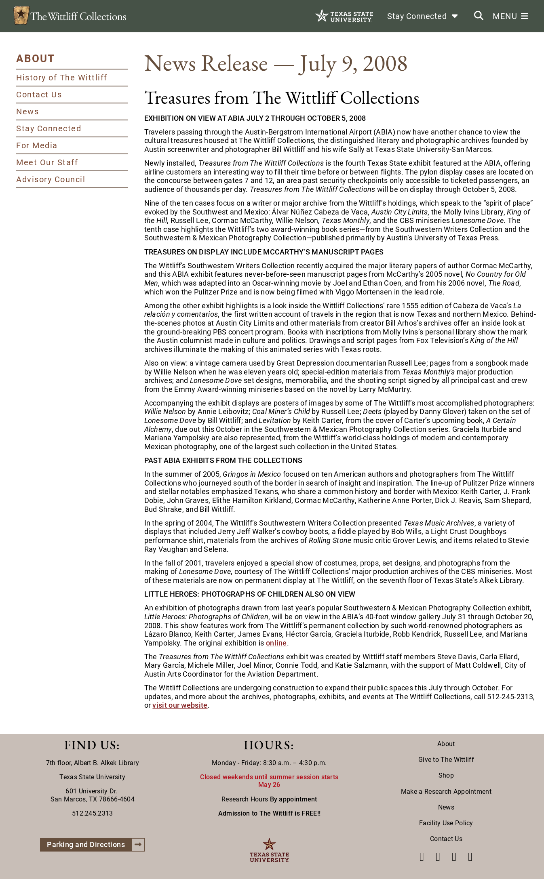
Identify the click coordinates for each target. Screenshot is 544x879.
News (27, 111)
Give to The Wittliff (446, 759)
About (446, 744)
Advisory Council (50, 179)
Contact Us (39, 94)
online (276, 643)
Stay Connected (48, 128)
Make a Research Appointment (446, 791)
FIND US (90, 745)
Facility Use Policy (446, 823)
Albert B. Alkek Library (106, 763)
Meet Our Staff (47, 162)
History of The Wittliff (62, 77)
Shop (446, 775)
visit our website (179, 705)
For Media (37, 145)
